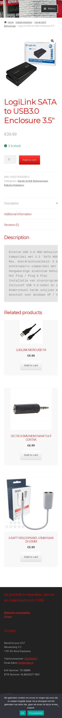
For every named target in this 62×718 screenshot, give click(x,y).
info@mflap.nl (25, 662)
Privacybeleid (35, 713)
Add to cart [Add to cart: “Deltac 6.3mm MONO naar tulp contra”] (31, 455)
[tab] (31, 203)
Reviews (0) (11, 225)
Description (11, 203)
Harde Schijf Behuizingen (33, 181)
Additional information (18, 214)
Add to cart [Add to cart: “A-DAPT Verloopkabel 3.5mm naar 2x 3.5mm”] (31, 556)
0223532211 (31, 658)
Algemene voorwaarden (17, 612)
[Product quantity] (10, 159)
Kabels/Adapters (24, 22)
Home (10, 22)
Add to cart (29, 159)
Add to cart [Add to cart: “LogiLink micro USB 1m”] (31, 365)
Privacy (8, 616)
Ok (22, 713)
